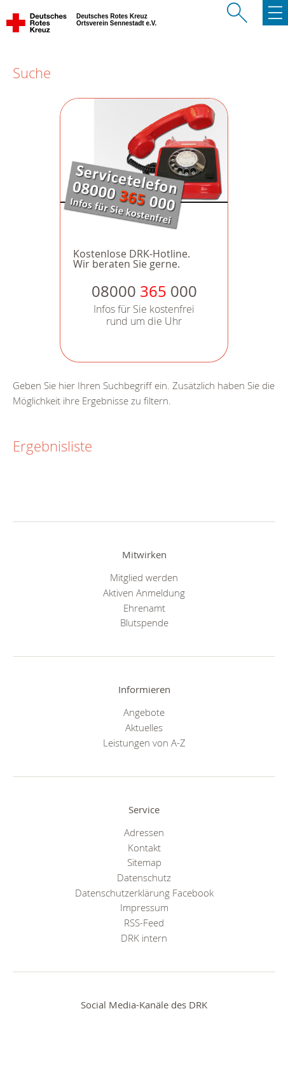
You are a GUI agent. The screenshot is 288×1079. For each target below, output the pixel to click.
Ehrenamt (144, 607)
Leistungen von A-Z (144, 742)
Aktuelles (144, 727)
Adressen (144, 832)
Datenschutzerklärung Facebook (144, 892)
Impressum (144, 907)
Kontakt (144, 847)
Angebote (144, 712)
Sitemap (144, 862)
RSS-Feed (144, 922)
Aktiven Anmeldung (144, 592)
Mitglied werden (144, 577)
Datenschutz (144, 877)
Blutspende (144, 622)
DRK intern (144, 937)
